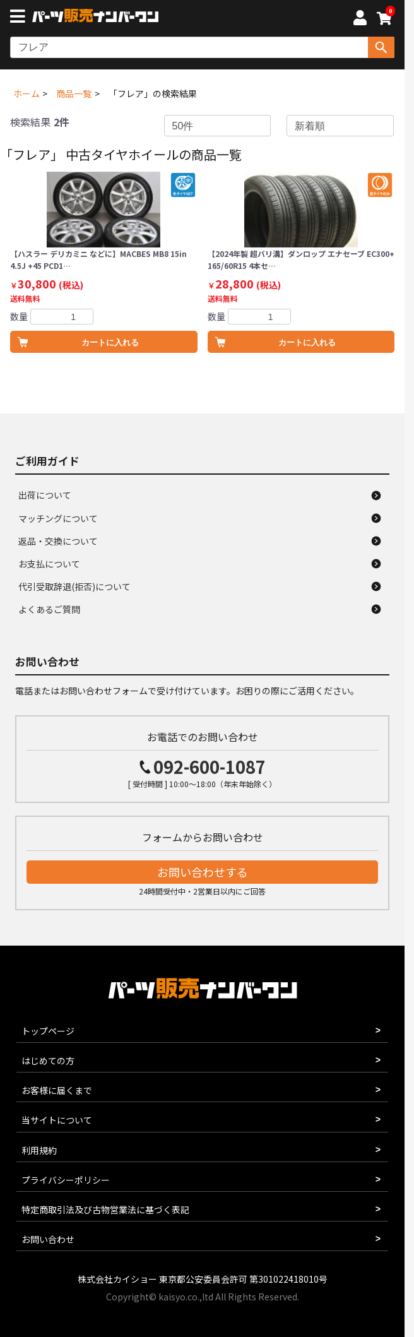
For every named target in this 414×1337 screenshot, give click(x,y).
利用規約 (39, 1150)
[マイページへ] (359, 19)
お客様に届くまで (56, 1090)
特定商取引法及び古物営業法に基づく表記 (105, 1209)
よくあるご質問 (49, 609)
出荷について (44, 495)
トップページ (47, 1031)
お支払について (49, 564)
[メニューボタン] (20, 17)
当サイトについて (56, 1120)
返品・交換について (58, 541)
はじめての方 (47, 1060)
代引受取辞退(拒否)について (74, 586)
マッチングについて (58, 518)
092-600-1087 (209, 766)
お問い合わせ (47, 1239)
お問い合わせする (202, 872)
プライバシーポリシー (65, 1180)
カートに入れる (110, 342)
